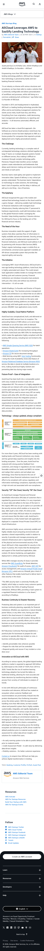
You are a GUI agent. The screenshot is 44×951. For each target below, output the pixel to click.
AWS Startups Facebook (15, 832)
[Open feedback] (41, 475)
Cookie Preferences (27, 941)
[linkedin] (11, 928)
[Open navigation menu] (4, 4)
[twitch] (19, 928)
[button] (22, 14)
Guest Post (37, 765)
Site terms (14, 941)
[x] (4, 928)
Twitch (9, 840)
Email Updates (12, 843)
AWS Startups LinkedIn (15, 838)
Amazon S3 (7, 353)
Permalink (6, 37)
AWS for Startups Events (14, 805)
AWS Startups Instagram (15, 835)
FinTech (29, 765)
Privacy (5, 941)
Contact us (6, 756)
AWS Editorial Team (11, 35)
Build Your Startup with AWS (15, 802)
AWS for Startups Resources (15, 799)
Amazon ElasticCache (10, 351)
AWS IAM (35, 566)
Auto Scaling (26, 356)
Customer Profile (19, 765)
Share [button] (15, 37)
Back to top (22, 934)
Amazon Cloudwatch (9, 566)
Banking (10, 765)
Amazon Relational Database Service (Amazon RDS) (21, 361)
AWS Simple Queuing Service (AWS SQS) (18, 345)
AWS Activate (10, 797)
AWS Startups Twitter (14, 827)
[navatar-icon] (39, 4)
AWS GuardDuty (17, 563)
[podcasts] (26, 928)
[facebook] (7, 928)
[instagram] (15, 928)
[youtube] (22, 928)
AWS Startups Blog (9, 23)
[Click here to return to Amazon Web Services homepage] (22, 4)
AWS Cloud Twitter (13, 830)
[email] (30, 928)
